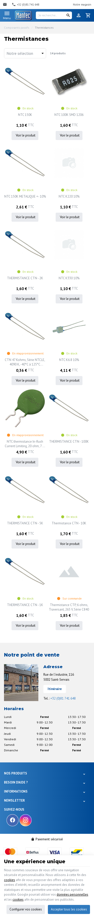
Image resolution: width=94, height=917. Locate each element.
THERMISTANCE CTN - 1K (25, 605)
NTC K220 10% (69, 196)
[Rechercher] (68, 15)
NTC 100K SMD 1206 (68, 115)
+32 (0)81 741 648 (63, 698)
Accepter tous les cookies (69, 909)
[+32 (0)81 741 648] (25, 4)
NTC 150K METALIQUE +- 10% (25, 196)
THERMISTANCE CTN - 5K (25, 523)
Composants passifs (16, 27)
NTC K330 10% (69, 278)
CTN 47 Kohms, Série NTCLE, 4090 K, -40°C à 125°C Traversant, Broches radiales (25, 362)
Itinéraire (55, 689)
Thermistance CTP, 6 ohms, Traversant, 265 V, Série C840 (69, 607)
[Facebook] (13, 820)
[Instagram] (26, 820)
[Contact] (5, 4)
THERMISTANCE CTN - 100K (69, 441)
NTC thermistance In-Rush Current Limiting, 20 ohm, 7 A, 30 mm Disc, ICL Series (25, 443)
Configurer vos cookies (26, 909)
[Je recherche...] (54, 15)
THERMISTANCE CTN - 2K (25, 278)
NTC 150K (25, 115)
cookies (9, 880)
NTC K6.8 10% (69, 360)
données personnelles (72, 894)
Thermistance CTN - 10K (69, 523)
